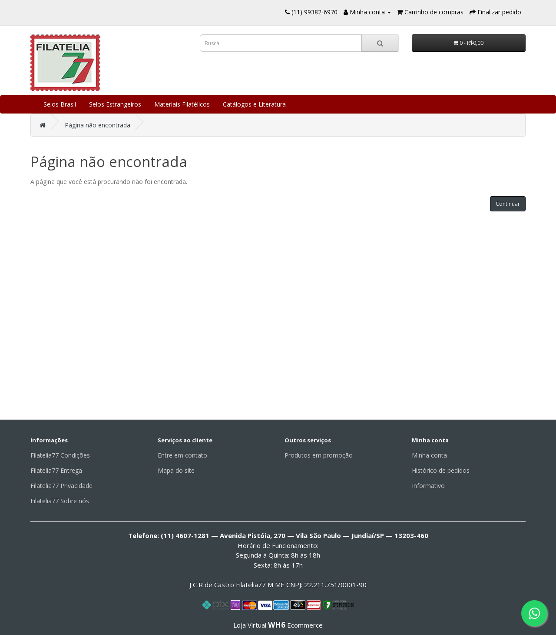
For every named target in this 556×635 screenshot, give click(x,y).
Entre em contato (182, 455)
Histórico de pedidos (441, 470)
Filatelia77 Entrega (56, 470)
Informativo (428, 485)
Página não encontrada (97, 125)
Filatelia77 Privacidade (61, 485)
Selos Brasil (59, 104)
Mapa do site (176, 470)
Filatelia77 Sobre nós (59, 501)
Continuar (508, 203)
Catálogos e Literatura (254, 104)
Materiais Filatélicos (182, 104)
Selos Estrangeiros (115, 104)
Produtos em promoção (319, 455)
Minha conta (429, 455)
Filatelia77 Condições (60, 455)
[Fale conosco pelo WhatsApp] (534, 613)
